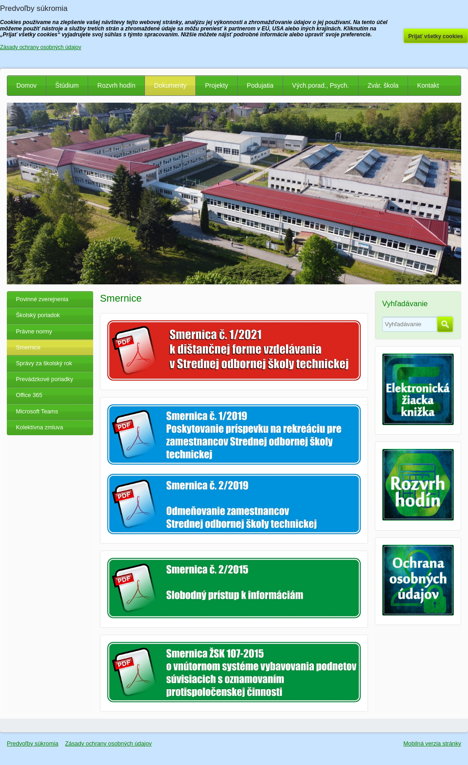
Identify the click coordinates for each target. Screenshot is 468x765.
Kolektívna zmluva (39, 427)
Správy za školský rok (44, 363)
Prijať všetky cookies (435, 36)
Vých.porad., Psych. (320, 85)
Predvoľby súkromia (32, 743)
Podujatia (260, 85)
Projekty (216, 85)
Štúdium (67, 85)
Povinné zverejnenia (42, 299)
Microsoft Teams (37, 411)
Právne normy (34, 331)
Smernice (28, 347)
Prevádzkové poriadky (44, 379)
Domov (26, 85)
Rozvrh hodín (116, 85)
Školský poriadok (38, 315)
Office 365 (29, 395)
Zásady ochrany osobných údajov (108, 743)
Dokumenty (170, 85)
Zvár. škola (383, 85)
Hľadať (445, 324)
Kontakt (428, 85)
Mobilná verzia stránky (432, 743)
